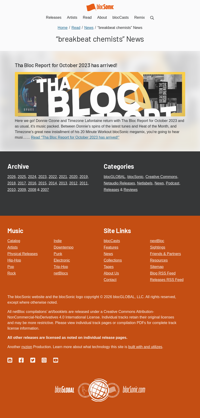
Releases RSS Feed (167, 280)
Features (111, 247)
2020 (73, 177)
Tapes (109, 267)
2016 (32, 183)
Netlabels (145, 183)
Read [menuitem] (87, 17)
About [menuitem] (102, 17)
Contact (110, 280)
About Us (111, 273)
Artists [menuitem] (72, 17)
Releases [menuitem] (54, 17)
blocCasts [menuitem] (120, 17)
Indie (58, 241)
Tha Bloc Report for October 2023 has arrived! (66, 65)
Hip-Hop (14, 260)
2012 (73, 183)
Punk (58, 254)
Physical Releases (22, 254)
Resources (159, 260)
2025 (22, 177)
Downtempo (63, 247)
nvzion (26, 347)
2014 (53, 183)
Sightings (157, 247)
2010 (11, 190)
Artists (12, 247)
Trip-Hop (61, 267)
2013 (63, 183)
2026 (11, 177)
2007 (45, 190)
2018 (11, 183)
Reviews (131, 190)
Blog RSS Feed (162, 273)
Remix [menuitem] (139, 17)
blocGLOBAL (114, 177)
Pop (10, 267)
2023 (42, 177)
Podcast (172, 183)
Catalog (13, 241)
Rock (11, 273)
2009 (22, 190)
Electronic (62, 260)
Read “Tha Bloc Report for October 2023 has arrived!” (75, 137)
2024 (32, 177)
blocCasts (112, 241)
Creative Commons (161, 177)
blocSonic (135, 177)
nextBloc (157, 241)
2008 (32, 190)
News (159, 183)
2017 (22, 183)
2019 (83, 177)
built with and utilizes (145, 347)
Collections (113, 260)
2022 (53, 177)
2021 (63, 177)
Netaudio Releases (119, 183)
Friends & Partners (165, 254)
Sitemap (157, 267)
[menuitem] (152, 17)
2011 (83, 183)
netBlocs (61, 273)
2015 (42, 183)
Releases (111, 190)
